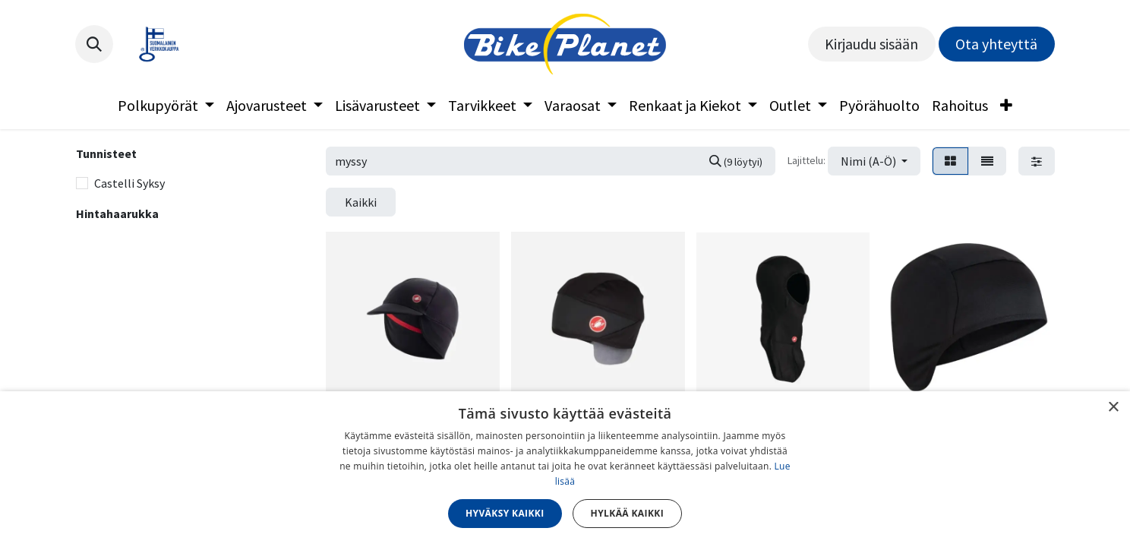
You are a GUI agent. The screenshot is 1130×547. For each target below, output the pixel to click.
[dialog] (565, 469)
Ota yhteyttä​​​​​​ (996, 43)
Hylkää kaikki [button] (627, 513)
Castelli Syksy (129, 183)
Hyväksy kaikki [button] (505, 513)
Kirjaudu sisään (871, 43)
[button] (94, 44)
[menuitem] (166, 105)
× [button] (1113, 407)
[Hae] (735, 161)
